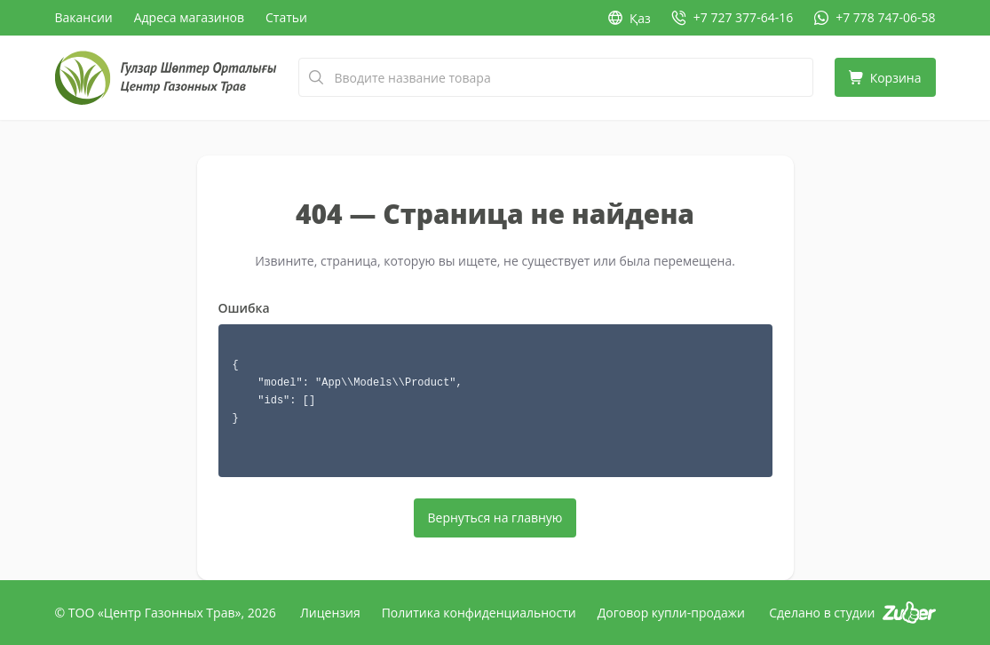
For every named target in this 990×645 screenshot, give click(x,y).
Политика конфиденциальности (479, 612)
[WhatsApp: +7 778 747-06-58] (874, 18)
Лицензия (330, 612)
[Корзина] (885, 77)
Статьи (286, 17)
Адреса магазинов (189, 17)
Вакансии (84, 17)
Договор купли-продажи (671, 612)
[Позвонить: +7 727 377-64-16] (732, 18)
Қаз (629, 18)
